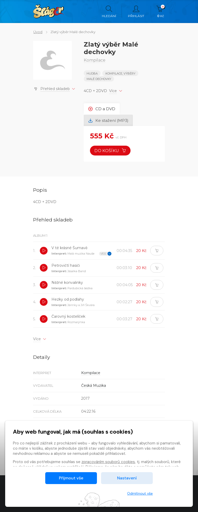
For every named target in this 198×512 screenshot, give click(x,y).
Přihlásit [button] (136, 12)
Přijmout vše (71, 478)
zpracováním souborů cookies (108, 461)
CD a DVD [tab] (102, 108)
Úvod (37, 32)
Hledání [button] (109, 12)
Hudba (92, 73)
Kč (160, 12)
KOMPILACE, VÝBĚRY (120, 73)
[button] (44, 251)
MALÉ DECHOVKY (99, 79)
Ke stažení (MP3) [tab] (108, 120)
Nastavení (127, 478)
